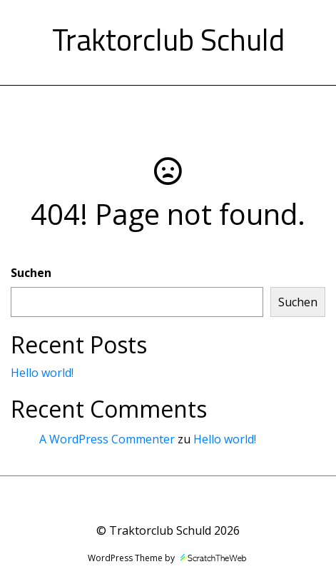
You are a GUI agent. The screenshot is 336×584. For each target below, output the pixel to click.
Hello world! (42, 373)
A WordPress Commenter (107, 439)
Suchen (31, 273)
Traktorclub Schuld (168, 39)
